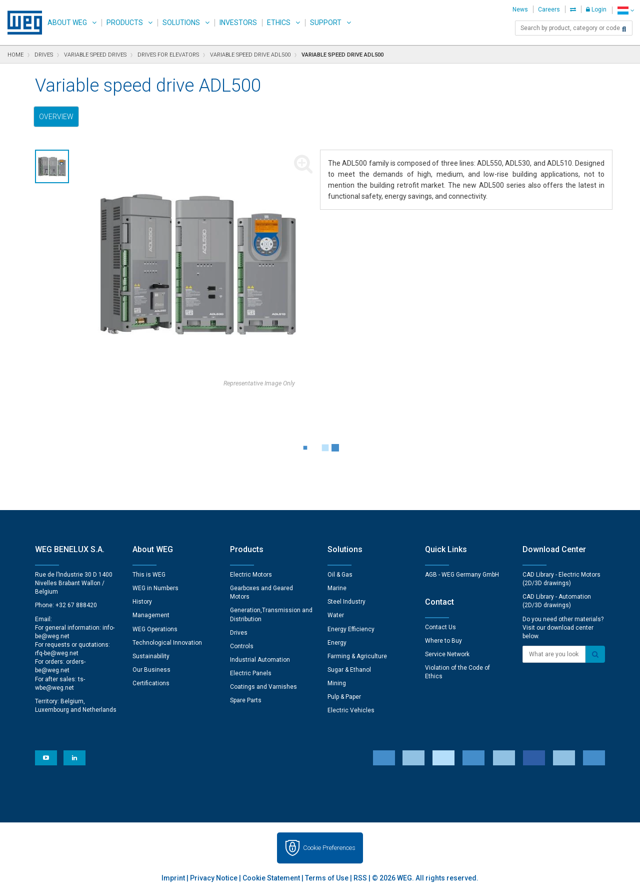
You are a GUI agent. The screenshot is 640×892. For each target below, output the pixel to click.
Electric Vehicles (351, 710)
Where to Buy (443, 640)
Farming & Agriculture (357, 656)
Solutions (181, 23)
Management (151, 615)
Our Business (151, 669)
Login (596, 9)
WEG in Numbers (155, 588)
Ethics (278, 23)
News (520, 9)
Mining (337, 683)
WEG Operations (155, 629)
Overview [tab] (56, 117)
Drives (239, 632)
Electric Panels (251, 673)
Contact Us (440, 627)
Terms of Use (326, 878)
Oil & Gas (340, 574)
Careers (549, 9)
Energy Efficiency (351, 629)
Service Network (447, 654)
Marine (337, 588)
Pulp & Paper (344, 696)
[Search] (624, 29)
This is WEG (149, 574)
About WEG (67, 23)
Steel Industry (347, 601)
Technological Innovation (167, 642)
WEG (21, 22)
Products (124, 23)
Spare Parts (246, 700)
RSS (360, 878)
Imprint (173, 878)
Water (336, 615)
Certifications (151, 683)
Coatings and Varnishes (263, 686)
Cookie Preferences (329, 847)
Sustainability (151, 656)
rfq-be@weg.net (56, 653)
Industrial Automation (260, 659)
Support (326, 23)
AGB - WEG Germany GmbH (462, 574)
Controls (242, 646)
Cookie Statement (271, 878)
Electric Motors (251, 574)
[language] (626, 10)
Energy (337, 642)
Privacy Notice (214, 878)
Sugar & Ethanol (349, 669)
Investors (238, 23)
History (142, 601)
